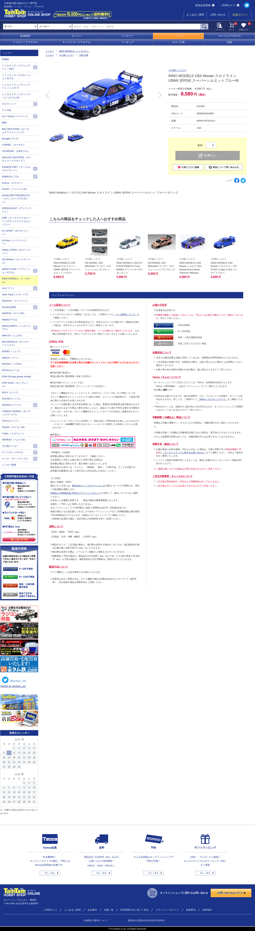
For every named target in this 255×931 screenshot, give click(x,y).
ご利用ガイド (229, 5)
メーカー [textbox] (44, 26)
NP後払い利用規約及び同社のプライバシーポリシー (75, 493)
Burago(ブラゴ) (10, 138)
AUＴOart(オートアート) (15, 116)
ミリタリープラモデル (25, 42)
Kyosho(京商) (9, 307)
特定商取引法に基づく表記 (134, 910)
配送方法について (58, 566)
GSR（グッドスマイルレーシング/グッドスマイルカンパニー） (16, 221)
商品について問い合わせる (224, 167)
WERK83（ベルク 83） (14, 439)
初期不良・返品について (165, 444)
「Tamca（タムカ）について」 (212, 399)
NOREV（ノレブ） (12, 351)
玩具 (229, 42)
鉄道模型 (25, 35)
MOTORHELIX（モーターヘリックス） (15, 343)
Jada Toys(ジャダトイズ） (16, 294)
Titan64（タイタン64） (14, 427)
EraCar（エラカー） (13, 183)
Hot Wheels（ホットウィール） (16, 261)
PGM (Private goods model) (16, 376)
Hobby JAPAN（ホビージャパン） (16, 251)
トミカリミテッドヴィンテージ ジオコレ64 (16, 96)
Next (160, 95)
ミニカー (178, 35)
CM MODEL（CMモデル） (16, 151)
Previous (47, 95)
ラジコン (76, 35)
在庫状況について (161, 352)
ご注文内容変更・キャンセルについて (172, 476)
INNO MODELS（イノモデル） (74, 51)
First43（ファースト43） (15, 189)
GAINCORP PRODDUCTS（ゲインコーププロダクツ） (16, 198)
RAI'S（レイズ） (11, 392)
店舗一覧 (109, 910)
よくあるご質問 (195, 14)
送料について (56, 526)
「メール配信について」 (125, 314)
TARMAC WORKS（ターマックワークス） (16, 413)
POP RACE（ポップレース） (15, 384)
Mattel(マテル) (9, 319)
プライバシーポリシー (167, 910)
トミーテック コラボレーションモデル (16, 77)
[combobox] (55, 26)
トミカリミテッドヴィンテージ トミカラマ (16, 86)
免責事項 (191, 910)
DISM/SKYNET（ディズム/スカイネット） (16, 169)
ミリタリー (127, 35)
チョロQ (6, 110)
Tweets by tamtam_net (13, 686)
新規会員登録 (204, 5)
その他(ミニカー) (177, 70)
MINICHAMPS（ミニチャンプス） (16, 328)
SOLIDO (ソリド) (11, 398)
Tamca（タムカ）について (166, 377)
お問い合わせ (217, 14)
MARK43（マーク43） (14, 313)
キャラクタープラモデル (76, 42)
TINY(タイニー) (10, 420)
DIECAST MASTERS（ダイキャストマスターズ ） (16, 159)
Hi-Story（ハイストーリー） (14, 242)
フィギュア (127, 42)
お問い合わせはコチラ (231, 892)
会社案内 (92, 910)
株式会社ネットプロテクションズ (88, 485)
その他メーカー (66, 55)
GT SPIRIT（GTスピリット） (15, 232)
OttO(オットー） (11, 357)
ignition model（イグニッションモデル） (16, 271)
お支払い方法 (56, 341)
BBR (4, 122)
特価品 (5, 59)
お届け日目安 (159, 305)
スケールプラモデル (229, 35)
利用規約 (207, 910)
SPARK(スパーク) (11, 405)
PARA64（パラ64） (12, 364)
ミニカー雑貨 (9, 464)
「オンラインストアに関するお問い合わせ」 (184, 452)
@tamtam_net (14, 680)
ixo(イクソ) (8, 288)
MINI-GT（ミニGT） (13, 335)
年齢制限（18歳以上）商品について (171, 417)
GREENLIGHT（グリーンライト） (17, 210)
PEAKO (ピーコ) (10, 370)
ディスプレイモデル (12, 452)
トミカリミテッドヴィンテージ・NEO (16, 67)
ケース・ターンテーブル (15, 458)
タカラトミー (9, 104)
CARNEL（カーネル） (14, 144)
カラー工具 (178, 42)
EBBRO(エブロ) (10, 176)
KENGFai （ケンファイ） (15, 300)
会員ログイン (240, 14)
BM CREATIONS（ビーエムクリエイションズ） (15, 131)
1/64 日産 (83, 55)
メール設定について (59, 305)
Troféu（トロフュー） (13, 433)
